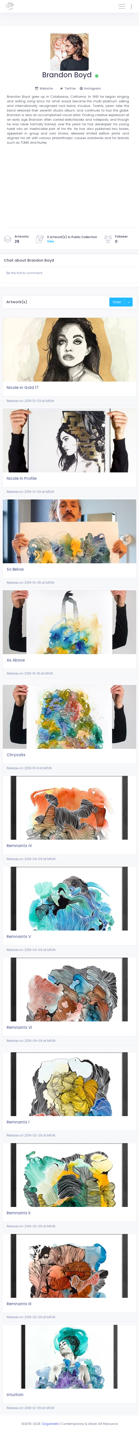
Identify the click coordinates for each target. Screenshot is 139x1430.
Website (44, 88)
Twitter (68, 88)
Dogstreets (50, 1424)
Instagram (90, 88)
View (50, 241)
